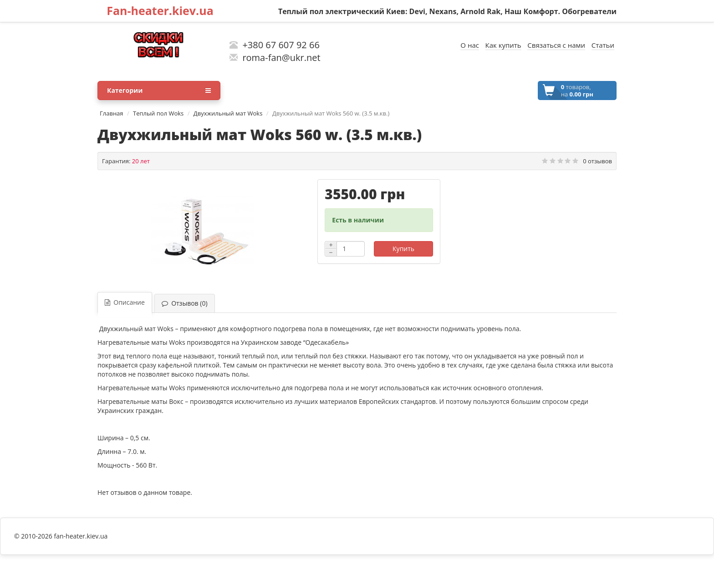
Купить (403, 248)
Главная (111, 113)
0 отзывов (597, 161)
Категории (159, 90)
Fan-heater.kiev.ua (160, 10)
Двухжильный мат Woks (228, 113)
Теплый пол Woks (158, 113)
